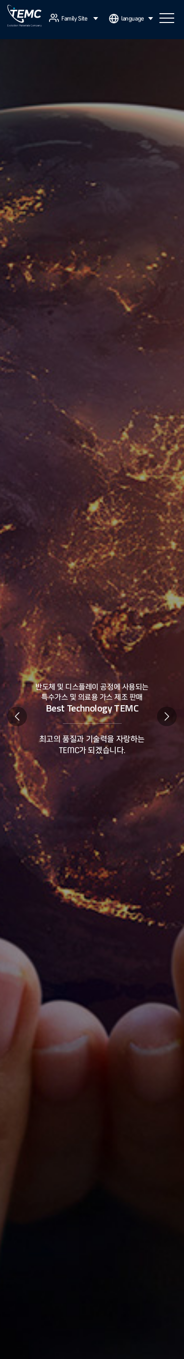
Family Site (79, 18)
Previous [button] (17, 716)
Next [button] (167, 716)
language (137, 18)
